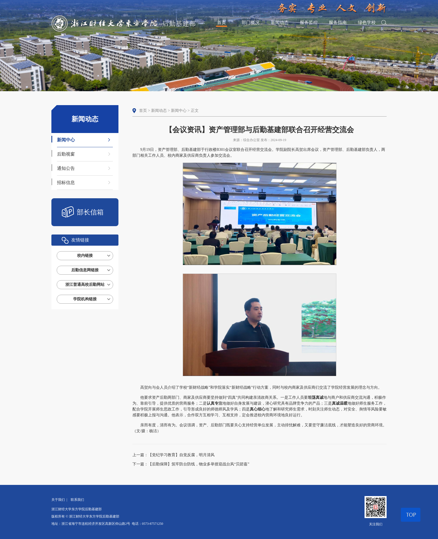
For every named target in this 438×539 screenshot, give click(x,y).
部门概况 (251, 22)
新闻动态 (280, 22)
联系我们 (77, 500)
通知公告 (66, 168)
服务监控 (309, 22)
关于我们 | (60, 500)
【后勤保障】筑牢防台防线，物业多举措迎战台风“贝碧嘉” (198, 464)
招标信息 (66, 182)
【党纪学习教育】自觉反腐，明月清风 (181, 455)
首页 (221, 22)
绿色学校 (367, 22)
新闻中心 (66, 139)
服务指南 (338, 22)
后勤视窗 (66, 154)
